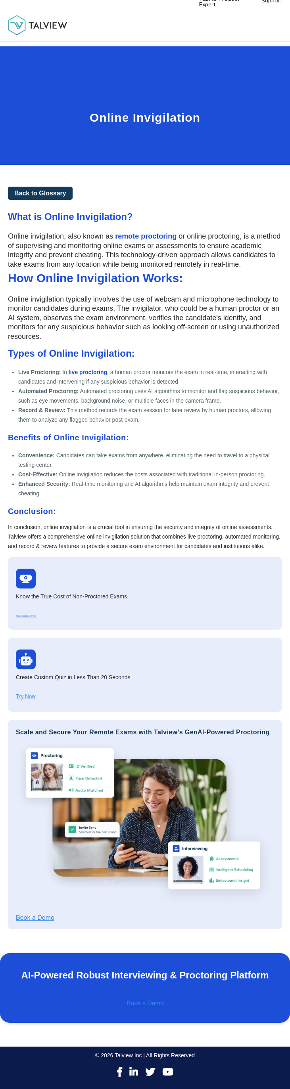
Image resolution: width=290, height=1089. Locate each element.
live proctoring (88, 372)
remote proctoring (146, 236)
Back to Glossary (40, 193)
